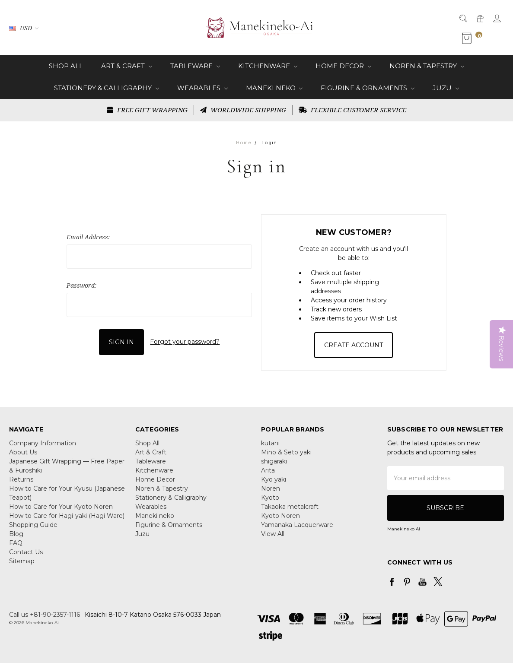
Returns (21, 479)
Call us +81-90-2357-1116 (44, 615)
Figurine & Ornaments (367, 88)
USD (23, 28)
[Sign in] (496, 18)
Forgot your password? (185, 342)
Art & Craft (126, 66)
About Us (23, 452)
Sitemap (22, 561)
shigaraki (274, 461)
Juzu (446, 88)
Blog (16, 534)
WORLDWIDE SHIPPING (243, 109)
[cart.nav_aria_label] (473, 38)
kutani (270, 443)
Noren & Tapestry (426, 66)
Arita (268, 470)
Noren (270, 488)
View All (272, 534)
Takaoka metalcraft (290, 507)
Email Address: (88, 237)
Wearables (202, 88)
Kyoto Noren (280, 516)
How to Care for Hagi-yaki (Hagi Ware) (66, 516)
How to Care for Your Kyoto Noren (61, 507)
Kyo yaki (273, 479)
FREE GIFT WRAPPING (147, 109)
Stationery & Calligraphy (106, 88)
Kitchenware (267, 66)
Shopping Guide (33, 525)
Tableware (195, 66)
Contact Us (26, 552)
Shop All (66, 66)
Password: (81, 285)
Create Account (353, 345)
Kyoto (270, 497)
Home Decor (343, 66)
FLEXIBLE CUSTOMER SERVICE (352, 109)
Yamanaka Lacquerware (297, 525)
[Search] (462, 18)
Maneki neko (274, 88)
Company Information (42, 443)
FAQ (15, 543)
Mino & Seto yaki (286, 452)
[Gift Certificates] (479, 18)
